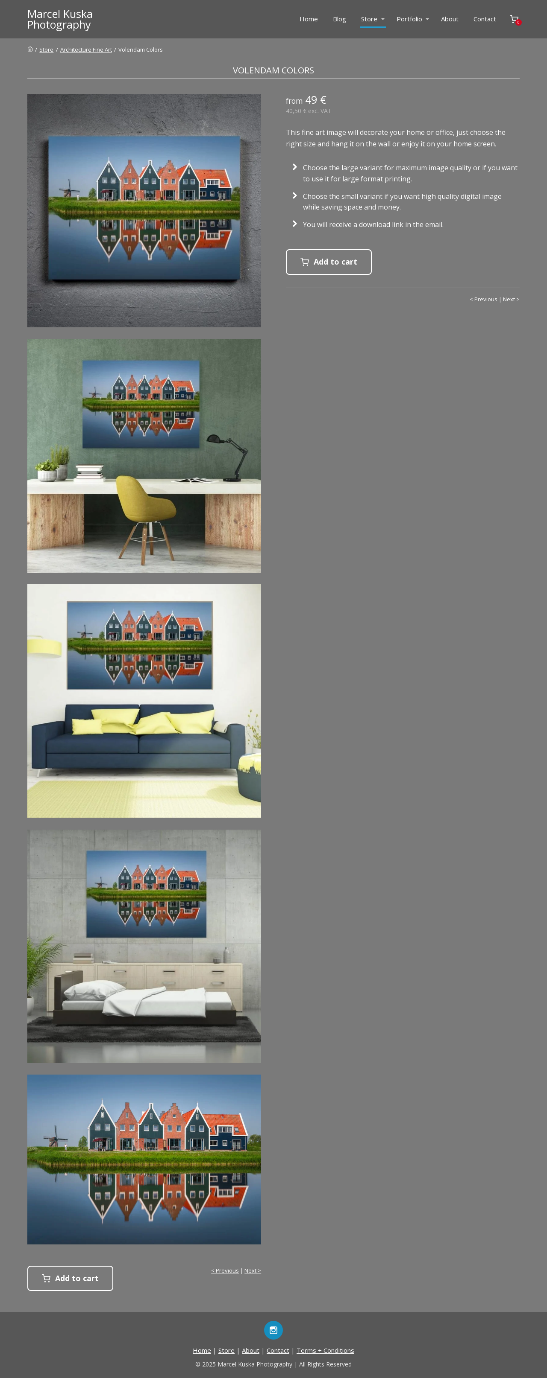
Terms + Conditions (325, 1350)
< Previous (483, 299)
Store (369, 19)
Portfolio (409, 19)
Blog (339, 19)
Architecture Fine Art (86, 49)
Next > (511, 299)
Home (309, 19)
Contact (484, 19)
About (450, 19)
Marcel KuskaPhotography (60, 19)
